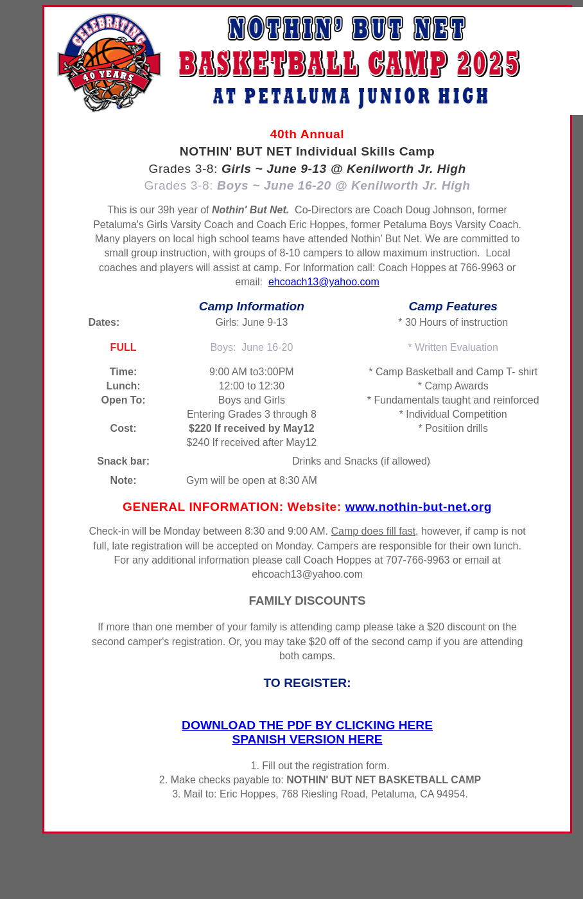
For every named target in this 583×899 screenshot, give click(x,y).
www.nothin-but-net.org (418, 506)
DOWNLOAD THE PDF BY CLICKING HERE (307, 725)
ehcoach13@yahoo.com (323, 281)
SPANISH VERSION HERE (307, 739)
